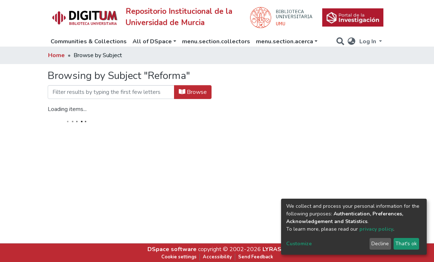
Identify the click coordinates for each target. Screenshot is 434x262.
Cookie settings (179, 257)
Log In (368, 41)
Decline (380, 243)
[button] (351, 41)
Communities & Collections (89, 41)
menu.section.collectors (216, 41)
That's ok (406, 243)
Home (56, 55)
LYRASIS (275, 249)
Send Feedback (255, 257)
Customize (299, 243)
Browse (193, 92)
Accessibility (217, 257)
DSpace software (172, 249)
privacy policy (376, 229)
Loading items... (67, 109)
